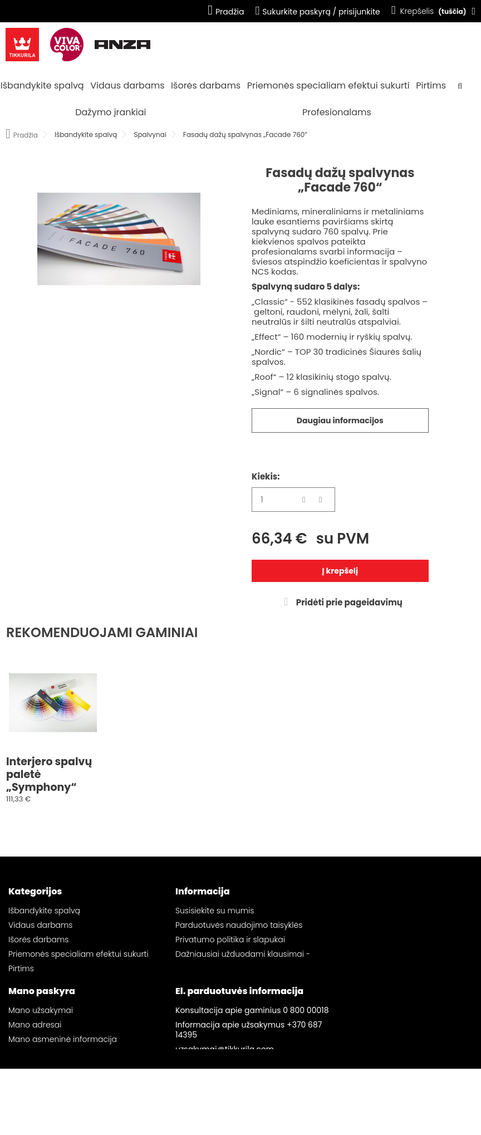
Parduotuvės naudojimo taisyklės (238, 925)
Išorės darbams (205, 85)
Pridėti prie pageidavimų (349, 602)
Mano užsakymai (40, 1049)
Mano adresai (34, 1064)
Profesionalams (336, 112)
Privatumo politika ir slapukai (230, 940)
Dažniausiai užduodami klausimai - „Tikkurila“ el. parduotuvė (242, 959)
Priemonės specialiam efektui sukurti (328, 85)
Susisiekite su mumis (214, 911)
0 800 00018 (305, 1049)
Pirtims (431, 85)
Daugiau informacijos (340, 420)
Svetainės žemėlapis (214, 978)
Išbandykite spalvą (42, 85)
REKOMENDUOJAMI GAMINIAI (102, 632)
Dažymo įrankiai (110, 112)
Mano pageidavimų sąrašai (61, 1093)
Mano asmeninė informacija (62, 1078)
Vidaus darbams (127, 85)
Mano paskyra (41, 1030)
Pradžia (226, 11)
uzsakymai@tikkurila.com (224, 1088)
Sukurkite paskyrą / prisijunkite (317, 11)
